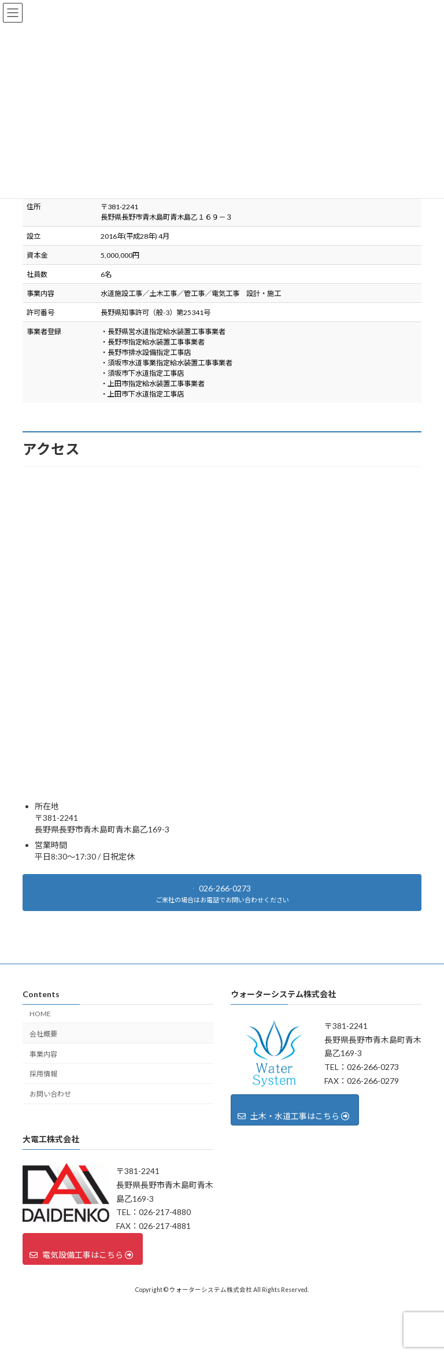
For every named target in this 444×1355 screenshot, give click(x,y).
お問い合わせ (50, 1094)
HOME (40, 1013)
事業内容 (43, 1053)
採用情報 (43, 1073)
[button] (222, 892)
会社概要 (43, 1033)
